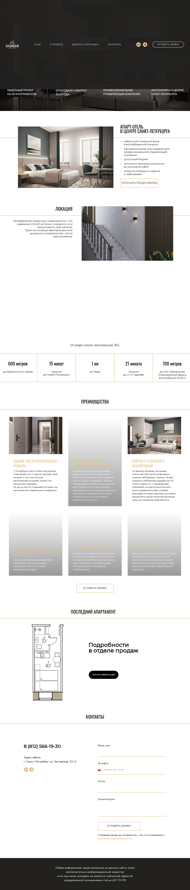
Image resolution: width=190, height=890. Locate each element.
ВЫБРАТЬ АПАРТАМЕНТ (85, 44)
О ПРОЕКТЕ (56, 44)
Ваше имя (104, 745)
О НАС (37, 44)
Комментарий (106, 799)
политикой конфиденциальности (115, 838)
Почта (101, 781)
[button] (168, 44)
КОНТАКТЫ (114, 44)
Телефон (103, 763)
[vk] (138, 44)
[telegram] (145, 44)
